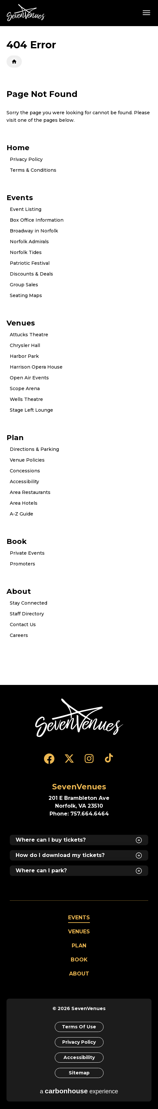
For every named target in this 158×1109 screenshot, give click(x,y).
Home (14, 61)
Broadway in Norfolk (34, 231)
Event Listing (25, 209)
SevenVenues (27, 12)
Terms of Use (79, 1027)
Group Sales (24, 285)
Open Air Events (29, 378)
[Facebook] (49, 761)
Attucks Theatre (29, 335)
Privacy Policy (26, 159)
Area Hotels (23, 503)
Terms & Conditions (33, 170)
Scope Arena (25, 388)
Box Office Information (37, 220)
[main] (79, 355)
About (19, 591)
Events (20, 197)
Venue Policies (27, 460)
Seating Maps (26, 295)
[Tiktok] (109, 761)
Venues (21, 323)
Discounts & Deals (31, 274)
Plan (15, 437)
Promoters (22, 564)
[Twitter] (69, 761)
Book (17, 541)
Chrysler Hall (25, 345)
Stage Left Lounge (31, 410)
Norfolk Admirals (29, 242)
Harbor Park (24, 356)
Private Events (27, 553)
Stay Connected (28, 603)
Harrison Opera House (36, 367)
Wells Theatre (26, 399)
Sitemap (79, 1073)
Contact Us (23, 624)
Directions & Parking (34, 449)
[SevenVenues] (79, 717)
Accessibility (24, 481)
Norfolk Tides (26, 252)
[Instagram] (89, 761)
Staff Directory (27, 614)
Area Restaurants (30, 492)
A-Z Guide (21, 514)
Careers (19, 635)
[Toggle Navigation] (146, 12)
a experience (79, 1091)
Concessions (25, 471)
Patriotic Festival (30, 263)
